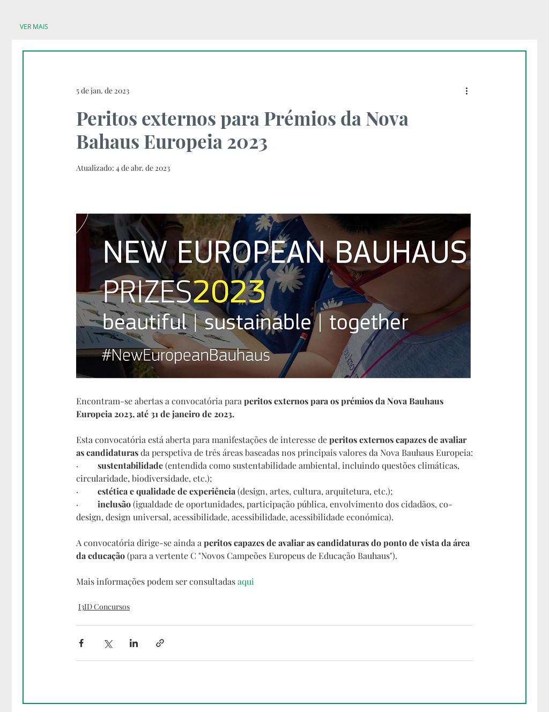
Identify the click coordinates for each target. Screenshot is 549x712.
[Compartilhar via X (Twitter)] (107, 643)
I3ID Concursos (104, 606)
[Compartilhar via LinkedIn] (134, 643)
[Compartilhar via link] (160, 643)
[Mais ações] (466, 90)
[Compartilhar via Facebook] (81, 643)
